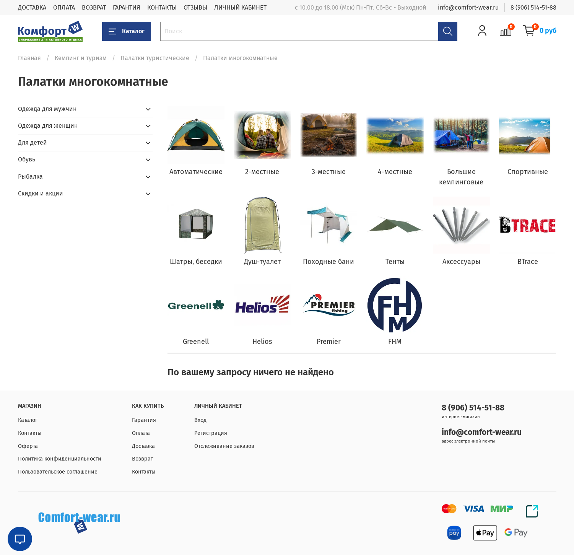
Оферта (28, 446)
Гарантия (144, 420)
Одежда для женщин (48, 125)
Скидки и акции (40, 193)
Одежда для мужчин (47, 108)
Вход (200, 420)
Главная (29, 58)
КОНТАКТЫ (162, 7)
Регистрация (210, 433)
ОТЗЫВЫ (195, 7)
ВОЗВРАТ (94, 7)
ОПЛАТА (64, 7)
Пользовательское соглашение (58, 472)
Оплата (141, 433)
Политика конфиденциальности (59, 459)
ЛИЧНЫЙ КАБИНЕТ (240, 7)
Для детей (32, 142)
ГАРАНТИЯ (126, 7)
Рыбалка (30, 176)
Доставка (143, 446)
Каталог (127, 31)
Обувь (26, 159)
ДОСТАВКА (32, 7)
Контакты (30, 433)
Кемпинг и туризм (81, 58)
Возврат (142, 459)
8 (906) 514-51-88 (533, 7)
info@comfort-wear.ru (468, 7)
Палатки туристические (154, 58)
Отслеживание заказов (224, 446)
